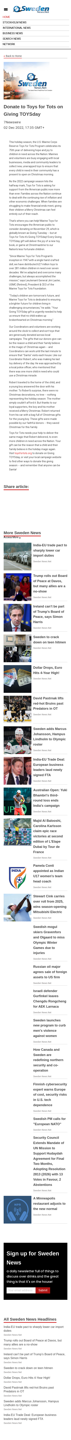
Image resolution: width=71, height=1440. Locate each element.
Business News (13, 33)
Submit (42, 1290)
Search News (12, 38)
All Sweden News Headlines (30, 1319)
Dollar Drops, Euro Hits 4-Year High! (27, 1377)
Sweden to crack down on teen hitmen (28, 1368)
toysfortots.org (23, 453)
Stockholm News (15, 22)
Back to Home (13, 56)
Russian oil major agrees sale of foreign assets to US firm (50, 972)
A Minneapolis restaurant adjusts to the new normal (49, 1204)
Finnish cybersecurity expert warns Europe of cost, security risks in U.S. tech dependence (50, 1094)
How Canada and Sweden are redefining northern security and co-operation (48, 1060)
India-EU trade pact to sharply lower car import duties (50, 550)
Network (9, 44)
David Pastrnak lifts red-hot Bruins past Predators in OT (48, 703)
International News (17, 28)
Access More (11, 537)
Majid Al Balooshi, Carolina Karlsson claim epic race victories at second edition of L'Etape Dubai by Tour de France (48, 836)
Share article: (16, 486)
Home (6, 17)
